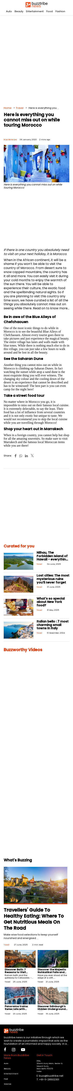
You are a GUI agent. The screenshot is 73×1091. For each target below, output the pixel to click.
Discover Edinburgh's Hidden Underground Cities (52, 1009)
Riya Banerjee (10, 139)
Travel (20, 108)
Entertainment (35, 11)
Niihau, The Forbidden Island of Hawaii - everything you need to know (52, 557)
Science (7, 1084)
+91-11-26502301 (49, 1079)
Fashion (60, 11)
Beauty (19, 11)
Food (49, 11)
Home (7, 108)
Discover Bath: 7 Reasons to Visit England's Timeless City (17, 973)
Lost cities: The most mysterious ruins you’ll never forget (53, 578)
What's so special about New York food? (51, 602)
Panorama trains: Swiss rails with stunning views (16, 1009)
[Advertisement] (36, 59)
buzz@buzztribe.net (51, 1075)
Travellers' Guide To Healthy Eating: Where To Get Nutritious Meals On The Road (34, 919)
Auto (9, 11)
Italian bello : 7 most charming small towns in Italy (53, 624)
